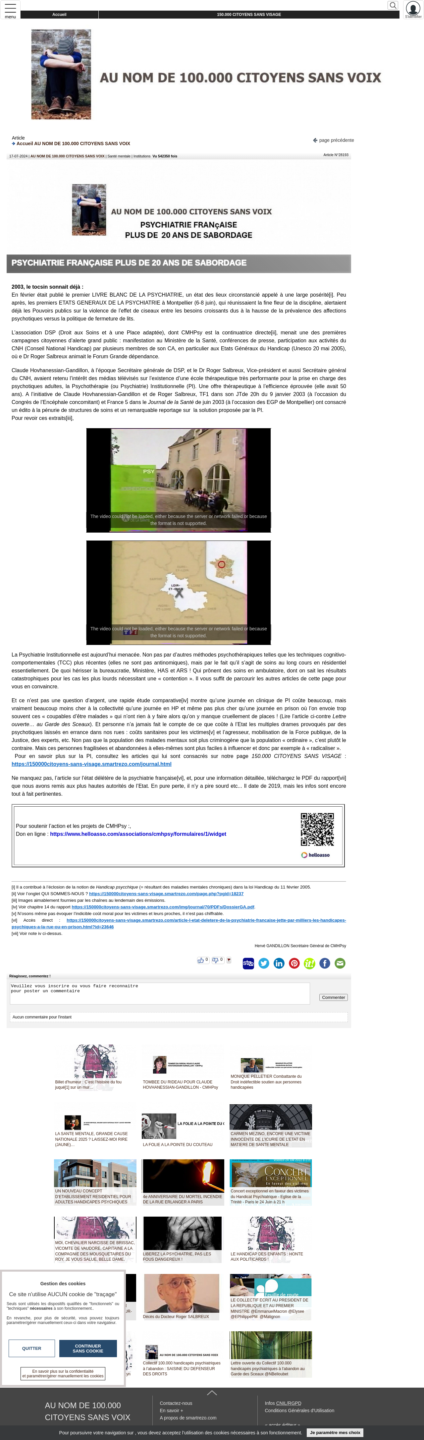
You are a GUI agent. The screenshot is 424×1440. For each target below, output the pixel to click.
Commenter (333, 997)
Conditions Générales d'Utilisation (300, 1410)
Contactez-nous (176, 1403)
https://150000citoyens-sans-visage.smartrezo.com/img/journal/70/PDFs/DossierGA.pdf (163, 906)
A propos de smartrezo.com (188, 1417)
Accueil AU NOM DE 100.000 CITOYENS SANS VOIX (71, 143)
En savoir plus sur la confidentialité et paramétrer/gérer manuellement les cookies (63, 1373)
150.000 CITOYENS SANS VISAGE (249, 14)
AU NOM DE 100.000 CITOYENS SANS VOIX (67, 156)
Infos (283, 1403)
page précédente (333, 140)
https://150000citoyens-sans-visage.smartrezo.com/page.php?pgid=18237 (166, 893)
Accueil (59, 14)
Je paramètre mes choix (335, 1432)
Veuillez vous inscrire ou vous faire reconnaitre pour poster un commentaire (160, 994)
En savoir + (171, 1410)
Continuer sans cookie (88, 1349)
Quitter (31, 1348)
